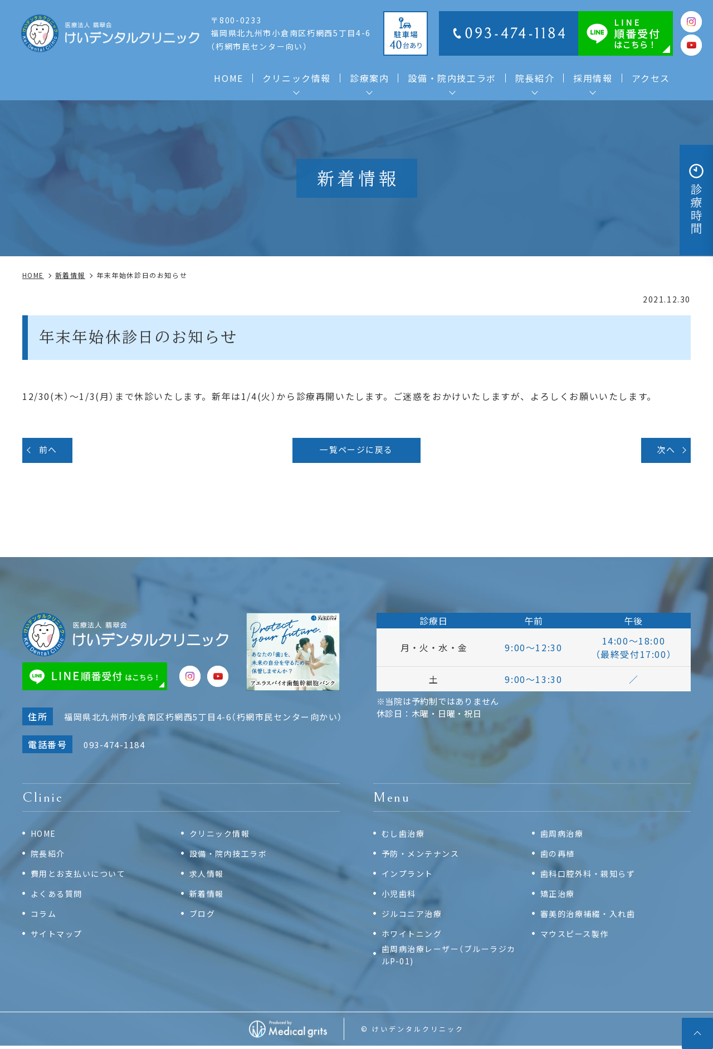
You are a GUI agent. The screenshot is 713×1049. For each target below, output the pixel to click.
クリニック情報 (221, 835)
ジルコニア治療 (414, 915)
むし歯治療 (405, 835)
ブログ (203, 915)
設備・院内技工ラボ (452, 78)
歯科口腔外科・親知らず (591, 875)
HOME (228, 78)
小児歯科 (400, 895)
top (696, 1032)
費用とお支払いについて (82, 875)
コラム (44, 915)
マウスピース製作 (577, 935)
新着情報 (207, 895)
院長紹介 (49, 855)
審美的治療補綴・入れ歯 (591, 915)
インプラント (409, 875)
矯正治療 (558, 895)
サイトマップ (58, 935)
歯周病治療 (563, 835)
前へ (50, 450)
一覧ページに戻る (357, 450)
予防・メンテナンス (423, 855)
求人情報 (207, 875)
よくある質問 (58, 895)
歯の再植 (558, 855)
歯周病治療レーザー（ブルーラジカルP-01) (449, 957)
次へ (664, 450)
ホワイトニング (414, 935)
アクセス (651, 78)
